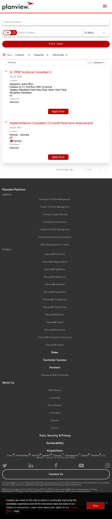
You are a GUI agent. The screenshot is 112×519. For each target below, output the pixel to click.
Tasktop (96, 456)
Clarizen (58, 456)
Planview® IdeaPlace (55, 285)
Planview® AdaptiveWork (54, 262)
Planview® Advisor (55, 345)
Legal (64, 510)
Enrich (41, 458)
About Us (8, 382)
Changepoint (72, 456)
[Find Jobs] (56, 44)
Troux (11, 456)
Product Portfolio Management (55, 230)
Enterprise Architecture (54, 222)
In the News (55, 413)
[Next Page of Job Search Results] (105, 170)
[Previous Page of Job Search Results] (99, 170)
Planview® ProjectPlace (55, 292)
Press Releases (55, 405)
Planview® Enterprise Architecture (55, 337)
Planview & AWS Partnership (55, 375)
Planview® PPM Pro (54, 315)
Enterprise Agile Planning (55, 214)
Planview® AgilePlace (55, 269)
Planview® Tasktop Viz (55, 277)
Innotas (36, 456)
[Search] (56, 44)
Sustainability (54, 443)
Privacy (72, 510)
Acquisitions (55, 450)
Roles (54, 352)
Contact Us (56, 474)
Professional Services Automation (55, 237)
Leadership (55, 398)
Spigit (86, 456)
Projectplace (23, 456)
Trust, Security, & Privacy (55, 435)
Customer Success (55, 360)
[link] (56, 92)
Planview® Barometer (54, 330)
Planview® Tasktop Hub (55, 307)
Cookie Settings (86, 510)
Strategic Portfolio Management (55, 199)
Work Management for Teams (55, 245)
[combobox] (54, 22)
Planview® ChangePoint (55, 300)
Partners (54, 367)
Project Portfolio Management (55, 207)
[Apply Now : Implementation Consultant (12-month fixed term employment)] (58, 157)
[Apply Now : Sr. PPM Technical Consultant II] (58, 111)
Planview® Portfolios (55, 254)
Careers (55, 428)
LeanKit (47, 456)
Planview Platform (13, 189)
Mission (55, 420)
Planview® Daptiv (54, 322)
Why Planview (54, 390)
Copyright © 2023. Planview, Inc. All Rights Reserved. (30, 510)
